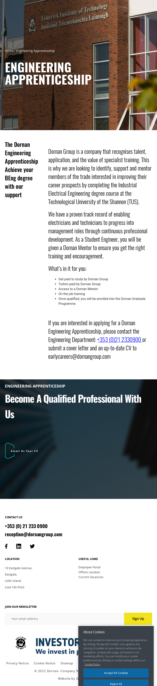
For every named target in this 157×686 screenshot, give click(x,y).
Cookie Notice (44, 663)
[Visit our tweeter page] (32, 546)
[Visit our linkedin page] (18, 546)
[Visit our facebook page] (6, 546)
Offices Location (89, 572)
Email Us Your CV (24, 451)
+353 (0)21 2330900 (119, 339)
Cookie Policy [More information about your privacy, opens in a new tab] (92, 668)
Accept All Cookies (116, 677)
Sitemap (67, 663)
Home (9, 51)
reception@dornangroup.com (33, 534)
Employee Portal (89, 567)
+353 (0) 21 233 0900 (26, 526)
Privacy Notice (17, 663)
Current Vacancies (90, 577)
